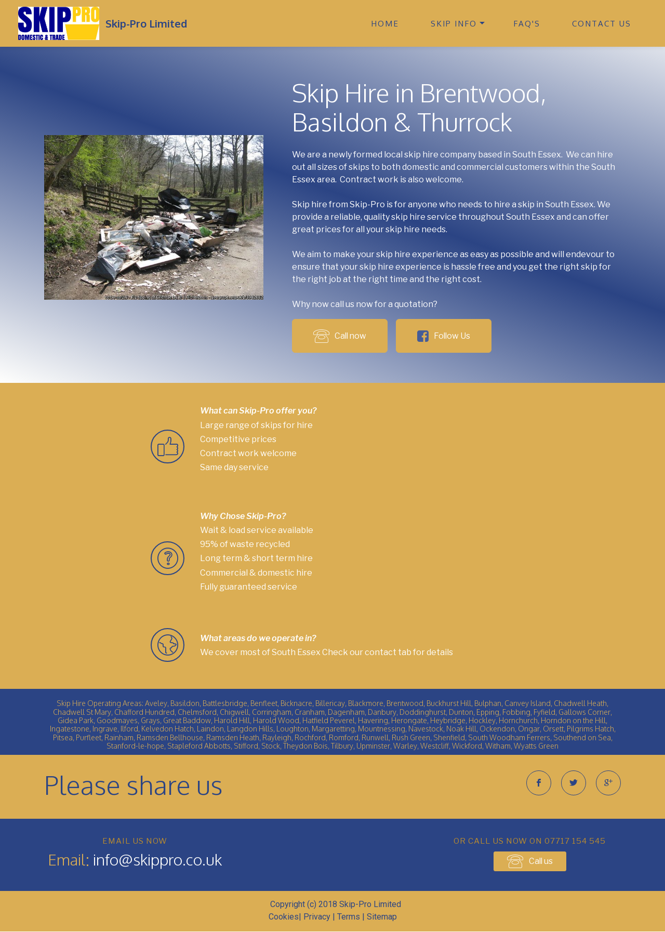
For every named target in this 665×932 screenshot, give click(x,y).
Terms (348, 917)
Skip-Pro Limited (146, 23)
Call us (530, 861)
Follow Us (448, 336)
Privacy (316, 917)
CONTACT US (601, 23)
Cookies (284, 917)
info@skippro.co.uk (157, 860)
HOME (385, 23)
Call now (340, 335)
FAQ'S (526, 23)
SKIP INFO (454, 23)
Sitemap (382, 917)
